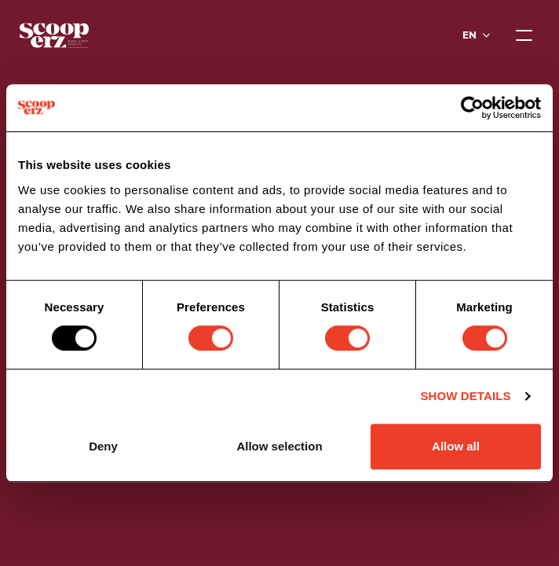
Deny (103, 446)
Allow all (456, 446)
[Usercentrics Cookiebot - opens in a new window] (472, 107)
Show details (465, 395)
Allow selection (279, 446)
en (469, 35)
